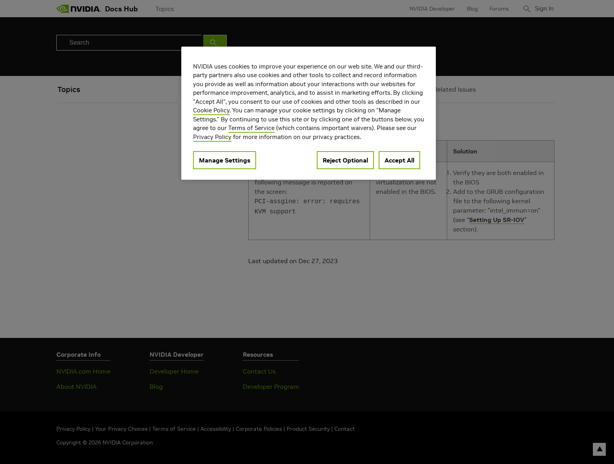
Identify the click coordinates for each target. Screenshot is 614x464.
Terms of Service (251, 128)
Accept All (399, 160)
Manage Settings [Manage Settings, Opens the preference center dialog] (224, 160)
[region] (308, 113)
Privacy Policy (212, 137)
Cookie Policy (211, 110)
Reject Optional (345, 160)
